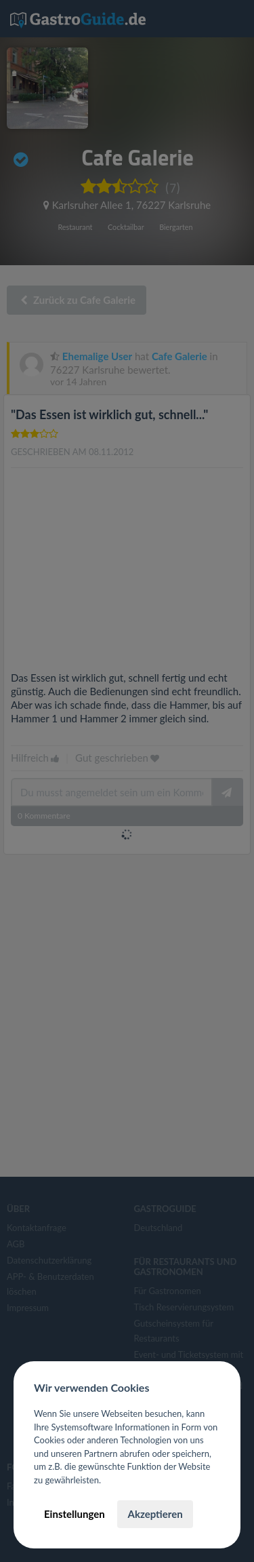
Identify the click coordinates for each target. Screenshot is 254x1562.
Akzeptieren (154, 1514)
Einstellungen (74, 1514)
